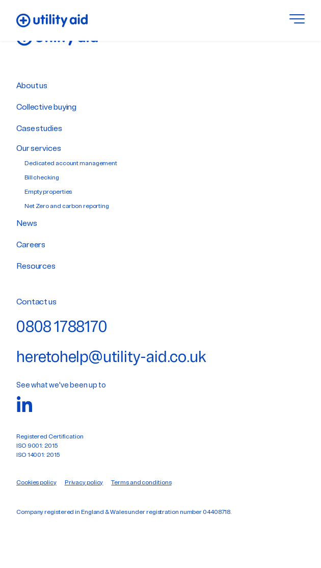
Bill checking (41, 178)
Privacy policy (84, 483)
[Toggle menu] (297, 20)
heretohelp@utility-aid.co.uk (111, 358)
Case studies (39, 129)
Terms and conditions (141, 483)
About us (31, 86)
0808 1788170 (62, 328)
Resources (36, 267)
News (26, 224)
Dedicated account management (70, 164)
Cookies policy (36, 483)
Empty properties (48, 192)
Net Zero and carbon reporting (66, 206)
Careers (30, 245)
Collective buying (46, 108)
